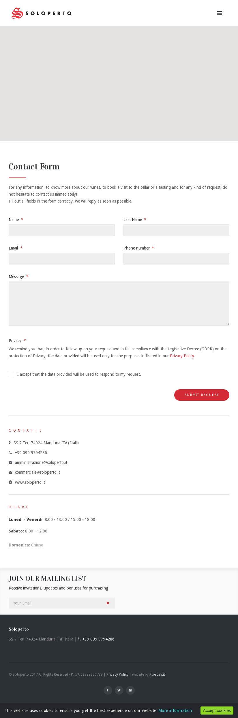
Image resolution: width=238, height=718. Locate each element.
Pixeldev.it (157, 674)
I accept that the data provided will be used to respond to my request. (75, 374)
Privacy (16, 340)
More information (175, 710)
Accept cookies (217, 710)
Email (14, 248)
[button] (119, 78)
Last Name (133, 219)
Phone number (137, 248)
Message (17, 276)
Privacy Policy (182, 356)
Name (14, 219)
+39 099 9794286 (98, 639)
